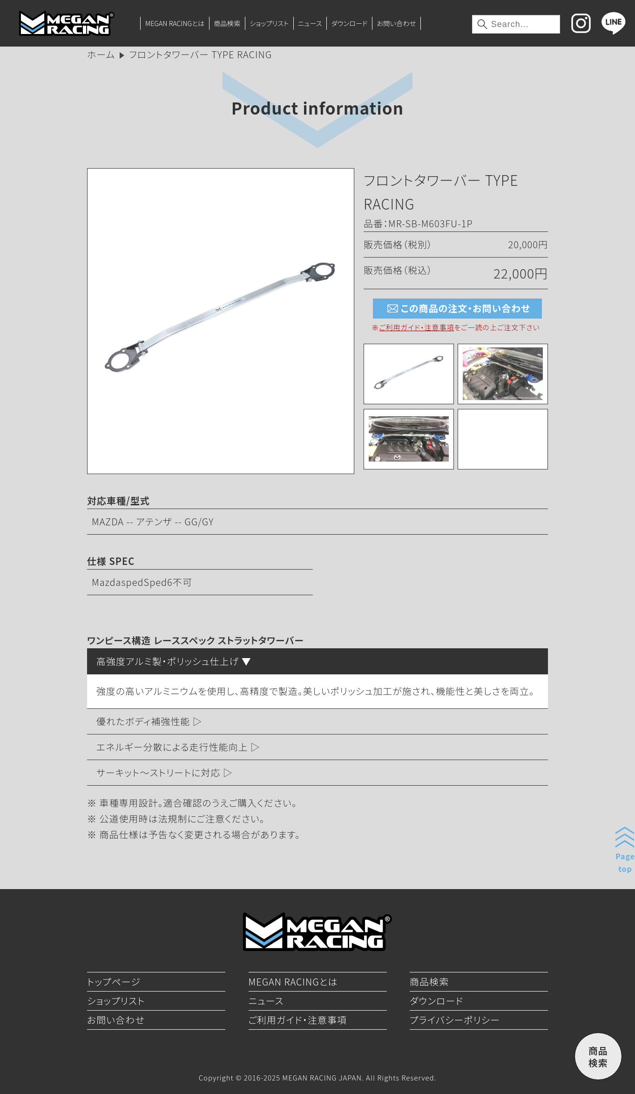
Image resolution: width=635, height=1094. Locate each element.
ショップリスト (269, 23)
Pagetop (625, 862)
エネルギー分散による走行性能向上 (172, 747)
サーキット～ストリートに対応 (158, 772)
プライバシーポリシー (455, 1019)
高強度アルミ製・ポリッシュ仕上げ (167, 661)
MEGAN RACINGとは (174, 23)
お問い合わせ (396, 23)
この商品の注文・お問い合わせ (457, 308)
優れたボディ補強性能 (143, 721)
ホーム (101, 54)
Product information (317, 107)
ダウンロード (349, 23)
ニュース (310, 23)
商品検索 (227, 23)
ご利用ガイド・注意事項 (416, 327)
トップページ (114, 981)
